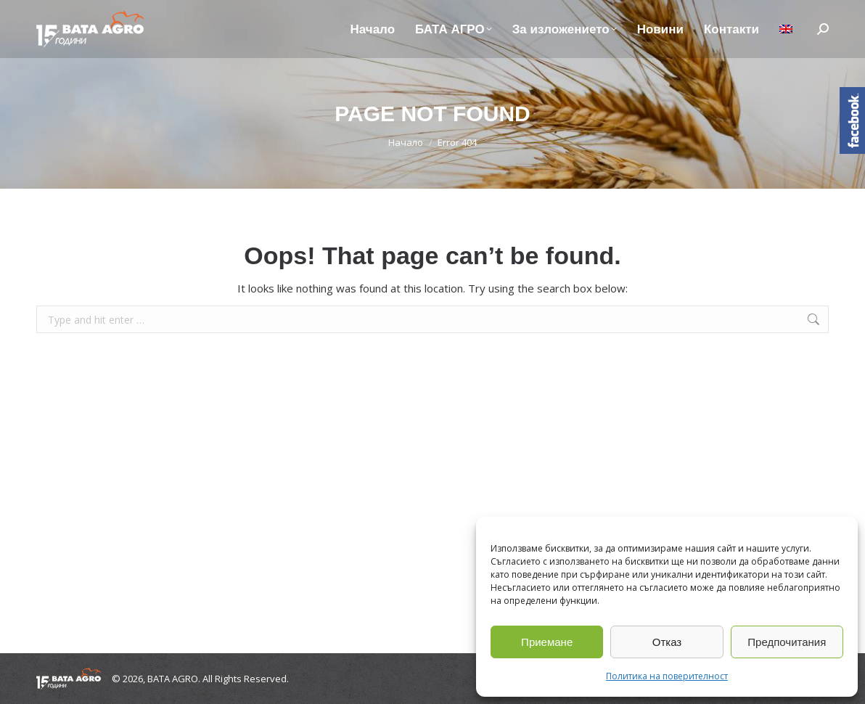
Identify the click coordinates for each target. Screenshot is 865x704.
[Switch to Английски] (785, 29)
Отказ (666, 642)
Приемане (547, 642)
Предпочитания (786, 642)
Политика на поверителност (667, 676)
